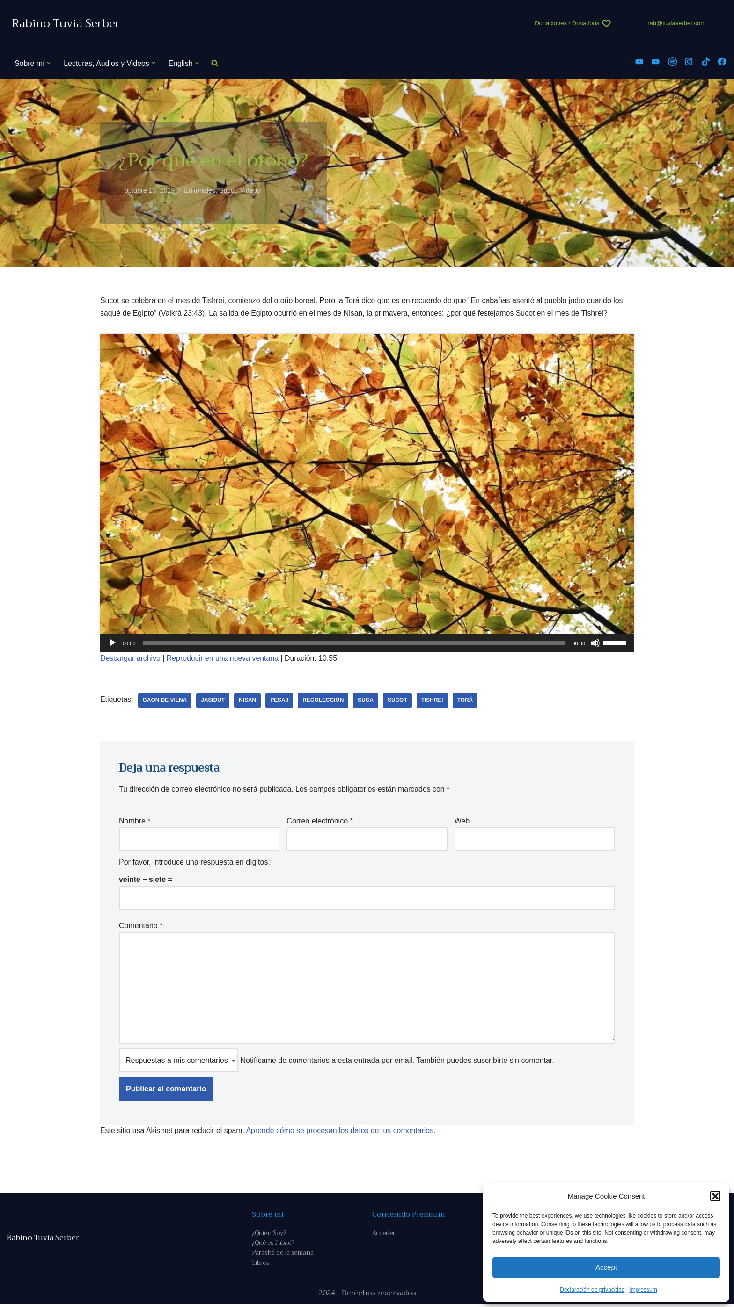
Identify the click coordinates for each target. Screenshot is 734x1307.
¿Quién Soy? (269, 1235)
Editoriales (200, 190)
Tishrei (434, 701)
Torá (467, 701)
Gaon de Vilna (165, 701)
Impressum (643, 1289)
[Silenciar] (595, 643)
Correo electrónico (319, 821)
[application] (367, 643)
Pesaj (280, 701)
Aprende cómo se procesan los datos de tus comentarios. (342, 1132)
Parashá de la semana (283, 1255)
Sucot (228, 190)
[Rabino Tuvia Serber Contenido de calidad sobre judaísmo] (66, 23)
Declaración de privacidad (592, 1289)
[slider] (354, 643)
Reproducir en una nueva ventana (223, 659)
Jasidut (214, 701)
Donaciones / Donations (567, 23)
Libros (260, 1266)
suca (367, 701)
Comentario (140, 926)
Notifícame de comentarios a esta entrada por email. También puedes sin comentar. (336, 1062)
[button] (715, 1196)
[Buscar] (215, 63)
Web (462, 821)
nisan (248, 701)
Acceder (383, 1235)
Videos (251, 190)
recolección (324, 701)
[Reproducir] (112, 643)
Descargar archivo (130, 659)
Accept (606, 1267)
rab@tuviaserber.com (676, 23)
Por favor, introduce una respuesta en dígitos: (194, 863)
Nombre (135, 821)
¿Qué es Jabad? (273, 1245)
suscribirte (490, 1062)
